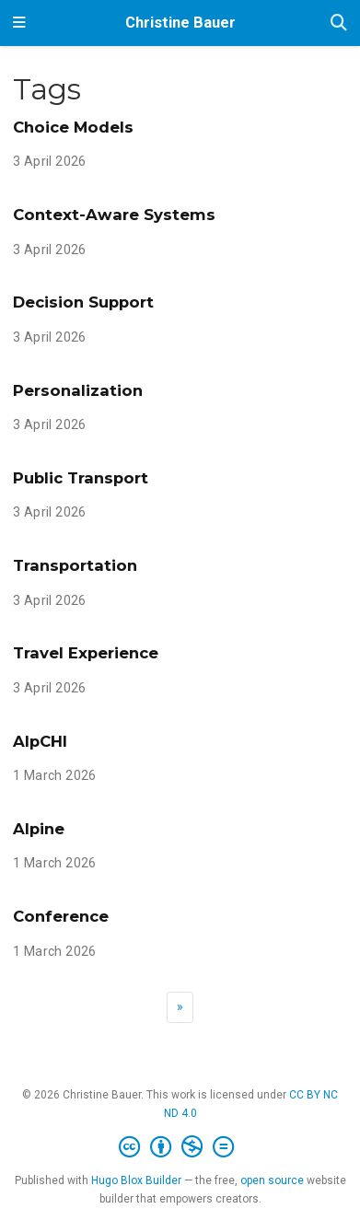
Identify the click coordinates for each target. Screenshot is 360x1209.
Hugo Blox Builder (136, 1180)
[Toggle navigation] (19, 23)
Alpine (38, 829)
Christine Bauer (180, 22)
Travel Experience (85, 653)
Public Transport (80, 478)
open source (272, 1180)
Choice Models (73, 127)
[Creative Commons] (180, 1147)
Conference (61, 916)
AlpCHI (40, 741)
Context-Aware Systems (114, 214)
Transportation (75, 565)
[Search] (339, 23)
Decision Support (83, 302)
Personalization (78, 390)
